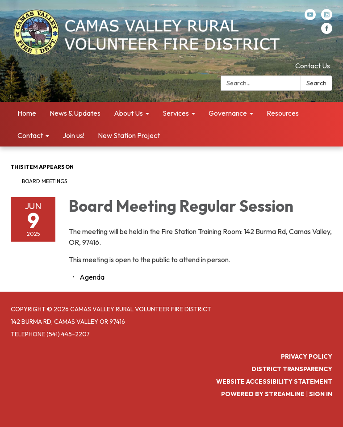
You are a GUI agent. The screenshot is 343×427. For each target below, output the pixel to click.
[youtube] (310, 17)
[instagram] (326, 17)
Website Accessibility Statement (274, 381)
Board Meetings (44, 181)
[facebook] (326, 31)
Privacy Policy (306, 356)
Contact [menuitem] (30, 135)
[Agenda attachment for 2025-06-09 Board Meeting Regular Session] (92, 276)
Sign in (320, 394)
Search (316, 83)
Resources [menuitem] (283, 113)
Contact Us (312, 65)
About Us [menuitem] (128, 113)
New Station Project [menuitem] (129, 135)
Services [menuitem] (176, 113)
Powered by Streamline (263, 394)
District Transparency (291, 369)
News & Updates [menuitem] (75, 113)
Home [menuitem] (26, 113)
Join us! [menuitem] (73, 135)
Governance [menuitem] (228, 113)
